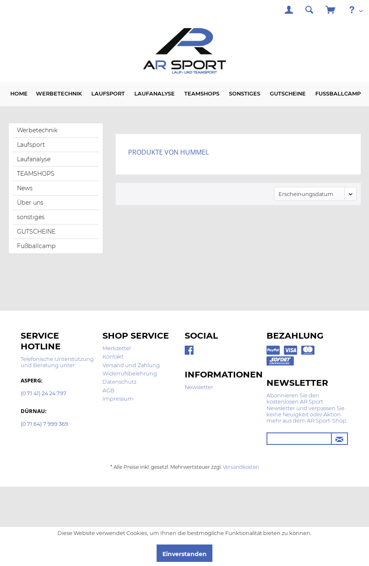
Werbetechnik (37, 130)
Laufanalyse (33, 159)
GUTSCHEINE (36, 231)
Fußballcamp (36, 246)
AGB (108, 390)
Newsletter (199, 387)
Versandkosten (241, 467)
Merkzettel (116, 348)
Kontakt (113, 356)
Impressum (117, 399)
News (25, 188)
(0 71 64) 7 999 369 (44, 424)
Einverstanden (184, 554)
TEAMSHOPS (36, 173)
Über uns (30, 202)
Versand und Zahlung (131, 365)
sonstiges (31, 217)
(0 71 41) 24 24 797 (44, 393)
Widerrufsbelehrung (129, 373)
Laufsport (31, 144)
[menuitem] (289, 11)
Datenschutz (119, 382)
